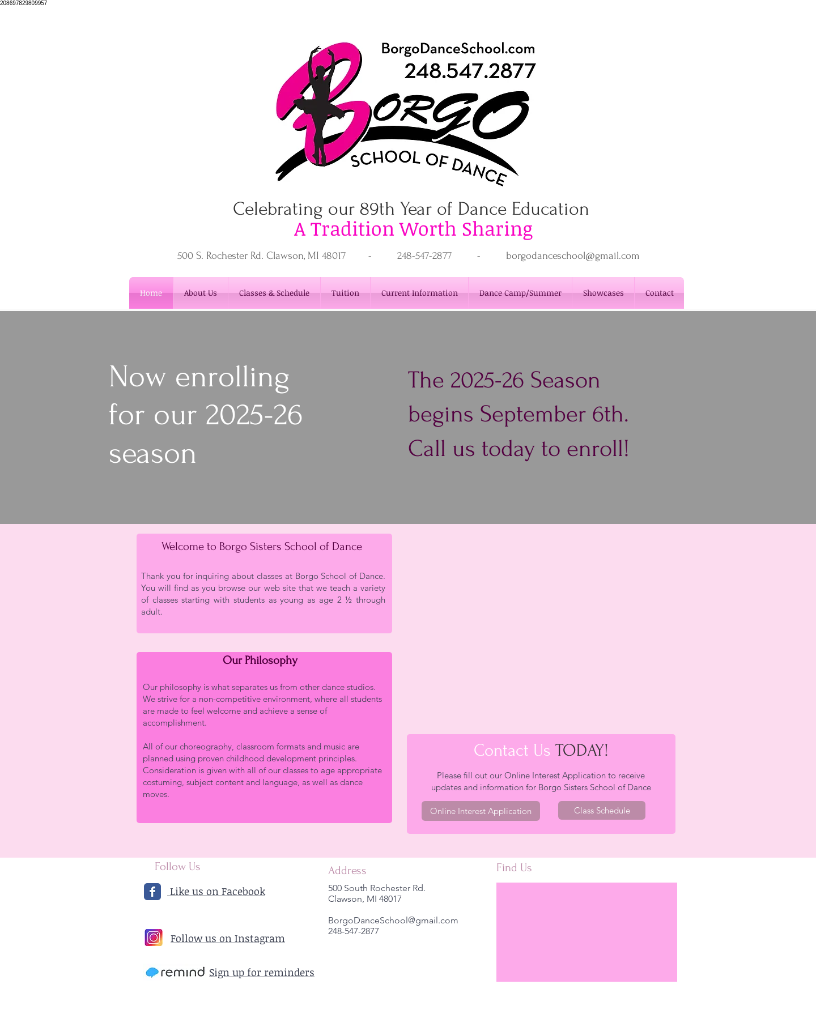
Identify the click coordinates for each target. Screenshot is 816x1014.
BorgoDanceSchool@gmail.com (393, 920)
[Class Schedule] (601, 810)
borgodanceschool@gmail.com (573, 256)
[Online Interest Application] (481, 811)
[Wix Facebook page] (152, 891)
